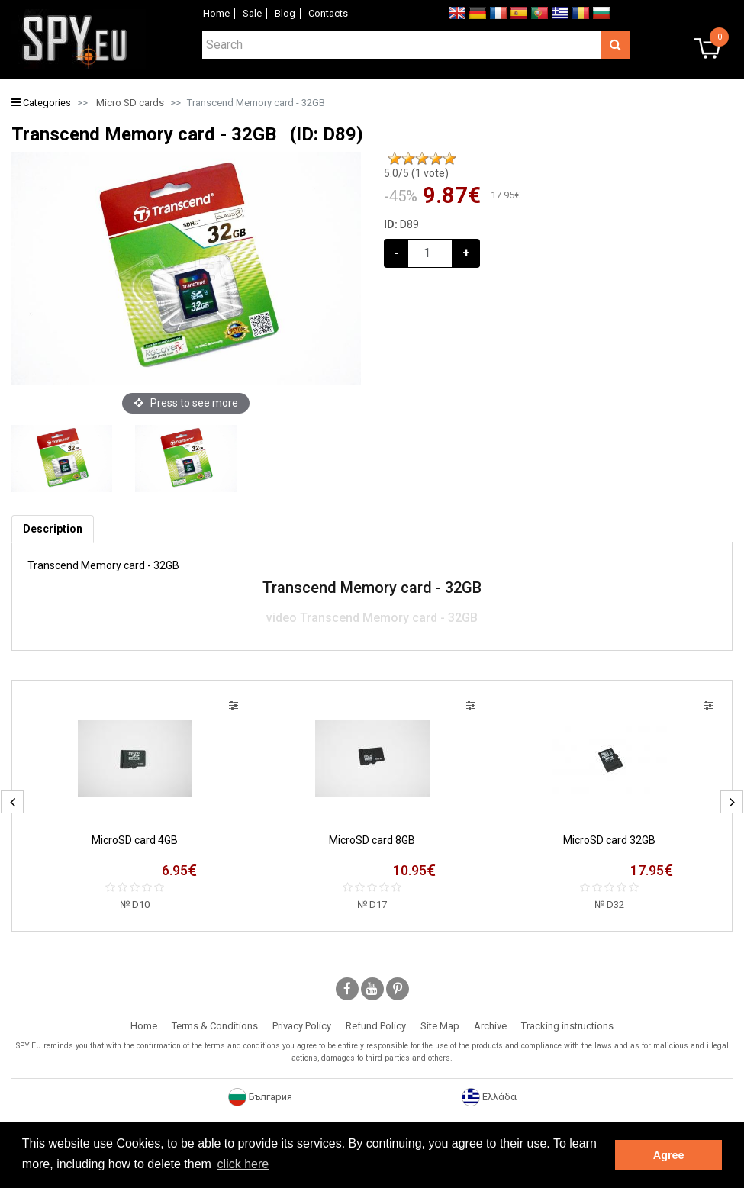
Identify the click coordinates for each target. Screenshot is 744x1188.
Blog (285, 13)
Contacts (328, 13)
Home (216, 13)
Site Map (439, 1026)
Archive (490, 1026)
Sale (252, 13)
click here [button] (243, 1163)
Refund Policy (376, 1026)
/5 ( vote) (416, 173)
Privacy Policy (301, 1026)
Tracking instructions (567, 1026)
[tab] (52, 529)
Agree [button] (668, 1155)
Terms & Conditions (215, 1026)
